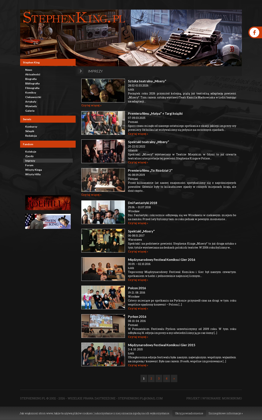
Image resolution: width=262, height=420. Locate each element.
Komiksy (30, 92)
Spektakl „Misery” (141, 231)
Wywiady (31, 106)
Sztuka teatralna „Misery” (147, 81)
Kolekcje (30, 151)
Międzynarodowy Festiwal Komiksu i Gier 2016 (161, 260)
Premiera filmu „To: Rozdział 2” (150, 170)
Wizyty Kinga (33, 169)
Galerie (30, 110)
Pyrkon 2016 (137, 317)
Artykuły (30, 101)
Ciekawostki (33, 97)
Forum (29, 165)
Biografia (31, 78)
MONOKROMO (232, 398)
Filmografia (32, 88)
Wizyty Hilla (33, 174)
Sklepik (29, 131)
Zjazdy (29, 156)
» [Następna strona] (174, 378)
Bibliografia (32, 83)
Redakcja (31, 135)
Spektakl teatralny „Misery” (148, 142)
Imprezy (30, 160)
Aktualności (32, 74)
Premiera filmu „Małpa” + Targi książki (155, 113)
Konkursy (31, 126)
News (28, 69)
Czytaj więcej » (91, 105)
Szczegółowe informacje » (226, 413)
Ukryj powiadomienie (189, 413)
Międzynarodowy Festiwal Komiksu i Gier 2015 (161, 345)
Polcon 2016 (137, 288)
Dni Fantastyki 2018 (142, 203)
